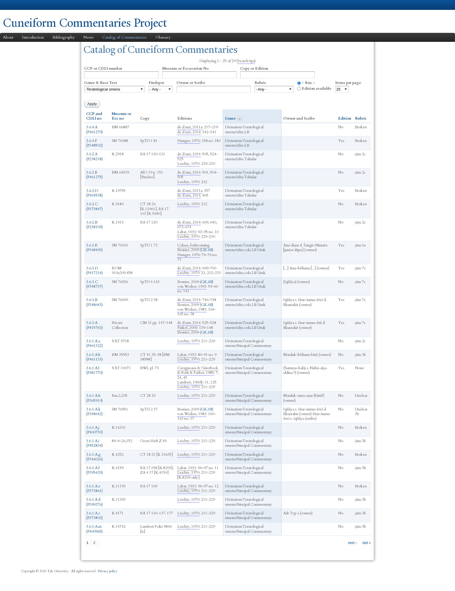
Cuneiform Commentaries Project (85, 22)
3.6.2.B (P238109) (94, 225)
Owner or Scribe (190, 82)
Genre (233, 118)
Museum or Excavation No (185, 68)
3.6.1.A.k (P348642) (94, 412)
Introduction (33, 37)
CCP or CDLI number (103, 68)
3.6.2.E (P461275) (94, 175)
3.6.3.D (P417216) (94, 270)
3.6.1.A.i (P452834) (94, 443)
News (88, 37)
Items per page (348, 82)
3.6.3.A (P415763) (94, 325)
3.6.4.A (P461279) (94, 129)
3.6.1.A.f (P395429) (94, 470)
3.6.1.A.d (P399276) (94, 502)
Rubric (260, 82)
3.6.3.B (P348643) (94, 302)
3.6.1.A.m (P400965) (94, 529)
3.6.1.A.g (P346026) (94, 457)
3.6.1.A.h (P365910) (94, 398)
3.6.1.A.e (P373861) (94, 488)
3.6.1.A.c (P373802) (94, 515)
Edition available (316, 88)
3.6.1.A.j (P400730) (94, 430)
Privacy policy (107, 571)
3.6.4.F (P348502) (94, 143)
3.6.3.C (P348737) (94, 284)
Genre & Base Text (100, 82)
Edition (344, 118)
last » (366, 543)
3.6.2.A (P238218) (94, 156)
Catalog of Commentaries (124, 37)
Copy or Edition (254, 68)
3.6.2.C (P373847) (94, 206)
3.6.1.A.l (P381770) (94, 370)
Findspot (156, 82)
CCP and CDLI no (94, 116)
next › (352, 543)
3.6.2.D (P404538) (94, 193)
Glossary (163, 37)
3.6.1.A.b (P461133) (94, 357)
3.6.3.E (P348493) (94, 248)
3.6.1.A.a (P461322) (94, 343)
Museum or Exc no (121, 116)
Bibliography (64, 37)
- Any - (308, 82)
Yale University (19, 5)
